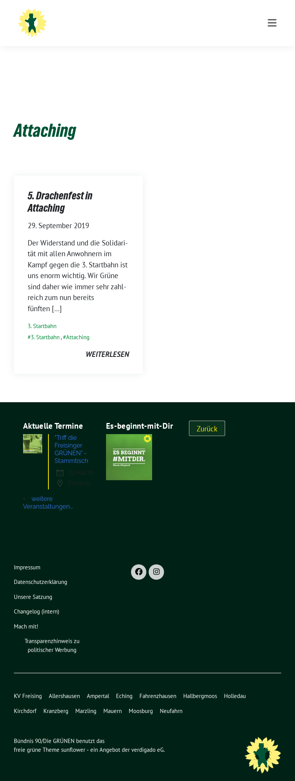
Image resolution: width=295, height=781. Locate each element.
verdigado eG (147, 737)
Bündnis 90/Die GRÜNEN (125, 16)
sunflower (73, 737)
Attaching (77, 325)
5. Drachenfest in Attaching (60, 189)
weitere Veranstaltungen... (48, 490)
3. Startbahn (42, 314)
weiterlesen (107, 342)
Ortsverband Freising (116, 27)
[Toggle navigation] (272, 54)
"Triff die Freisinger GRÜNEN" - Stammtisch (71, 437)
